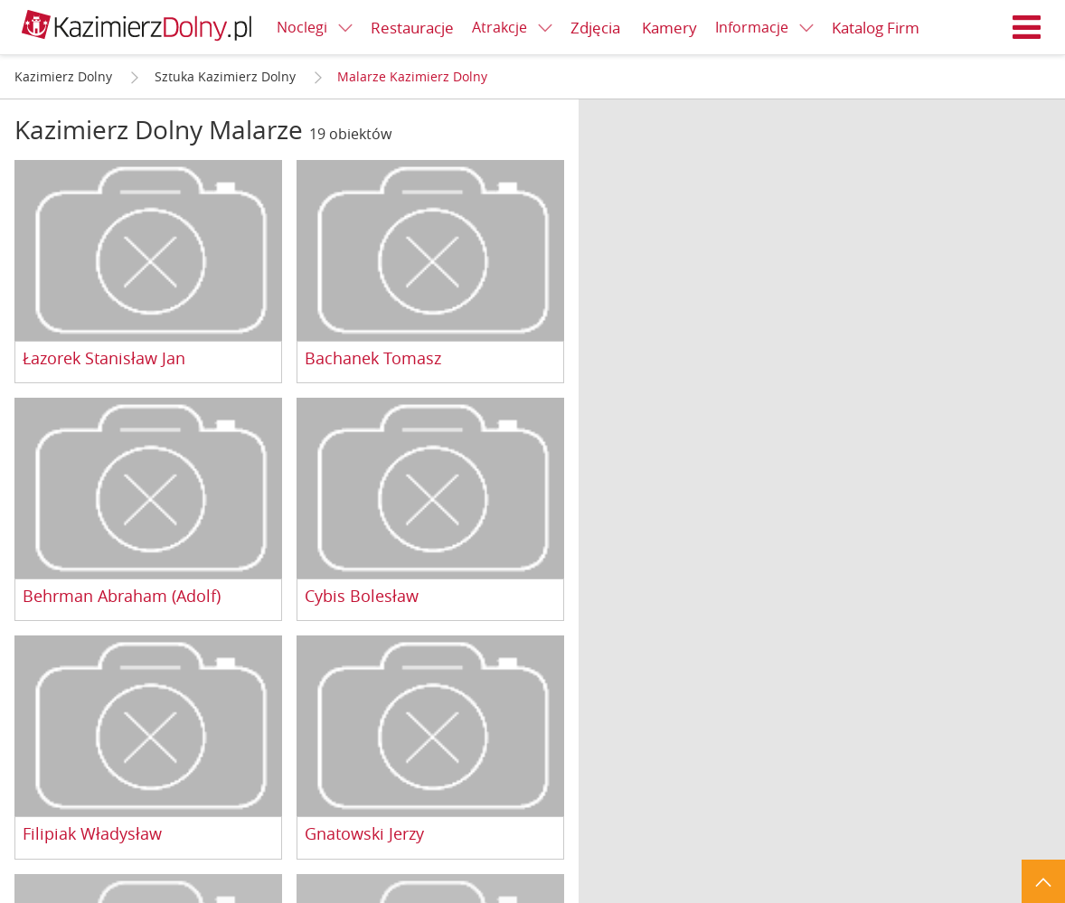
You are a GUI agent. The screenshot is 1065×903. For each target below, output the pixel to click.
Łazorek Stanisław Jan (104, 359)
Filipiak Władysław (92, 834)
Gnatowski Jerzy (364, 834)
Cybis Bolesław (362, 597)
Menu (1027, 27)
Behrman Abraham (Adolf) (122, 597)
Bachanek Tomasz (373, 359)
